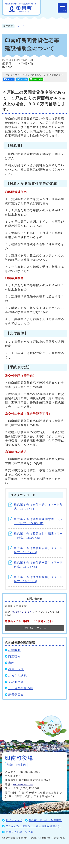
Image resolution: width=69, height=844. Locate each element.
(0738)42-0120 (23, 784)
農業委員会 (16, 694)
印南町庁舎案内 (16, 764)
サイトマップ (14, 820)
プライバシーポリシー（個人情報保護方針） (33, 826)
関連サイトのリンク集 (19, 832)
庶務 (11, 662)
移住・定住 (16, 669)
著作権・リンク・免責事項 (45, 820)
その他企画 (16, 681)
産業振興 (14, 650)
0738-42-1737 (21, 611)
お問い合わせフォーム (34, 628)
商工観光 (14, 656)
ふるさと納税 (17, 675)
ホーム (21, 26)
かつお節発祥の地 (20, 688)
